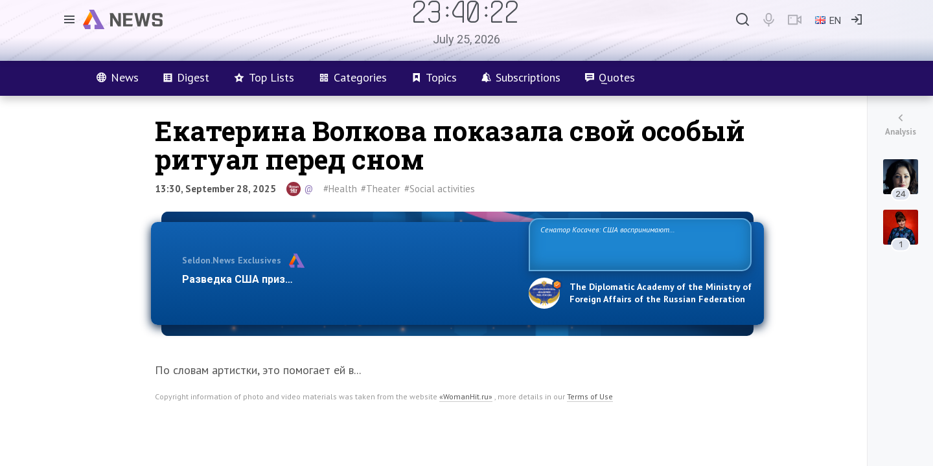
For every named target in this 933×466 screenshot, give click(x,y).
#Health (340, 189)
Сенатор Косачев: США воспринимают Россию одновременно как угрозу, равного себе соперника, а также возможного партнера (638, 244)
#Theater (380, 189)
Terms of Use (590, 396)
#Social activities (439, 189)
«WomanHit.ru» (465, 396)
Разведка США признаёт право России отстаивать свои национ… (348, 279)
